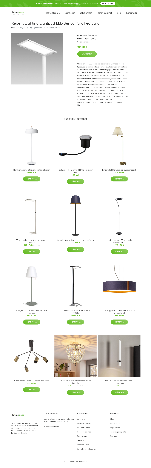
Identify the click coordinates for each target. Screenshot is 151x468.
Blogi (119, 14)
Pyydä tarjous (107, 3)
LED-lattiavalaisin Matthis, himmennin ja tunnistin (31, 243)
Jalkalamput (86, 14)
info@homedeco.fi (51, 429)
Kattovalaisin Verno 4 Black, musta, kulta (31, 383)
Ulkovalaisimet (83, 447)
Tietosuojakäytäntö (118, 434)
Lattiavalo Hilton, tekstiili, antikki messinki (119, 172)
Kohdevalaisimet (84, 434)
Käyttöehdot (115, 430)
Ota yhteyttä (115, 425)
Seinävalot (70, 14)
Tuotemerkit (131, 14)
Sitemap (113, 438)
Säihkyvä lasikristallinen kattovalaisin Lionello (75, 384)
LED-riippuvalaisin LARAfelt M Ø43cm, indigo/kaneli (119, 314)
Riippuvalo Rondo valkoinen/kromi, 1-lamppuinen (119, 384)
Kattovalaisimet (52, 14)
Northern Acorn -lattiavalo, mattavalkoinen (31, 172)
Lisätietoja (87, 56)
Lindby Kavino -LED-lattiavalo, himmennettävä (119, 243)
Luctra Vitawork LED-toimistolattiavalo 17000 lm (75, 314)
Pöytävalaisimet (104, 14)
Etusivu (14, 30)
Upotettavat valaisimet (86, 451)
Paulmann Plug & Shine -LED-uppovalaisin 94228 (75, 173)
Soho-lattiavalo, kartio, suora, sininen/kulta (75, 242)
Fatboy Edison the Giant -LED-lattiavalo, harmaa (32, 314)
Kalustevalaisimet (84, 425)
